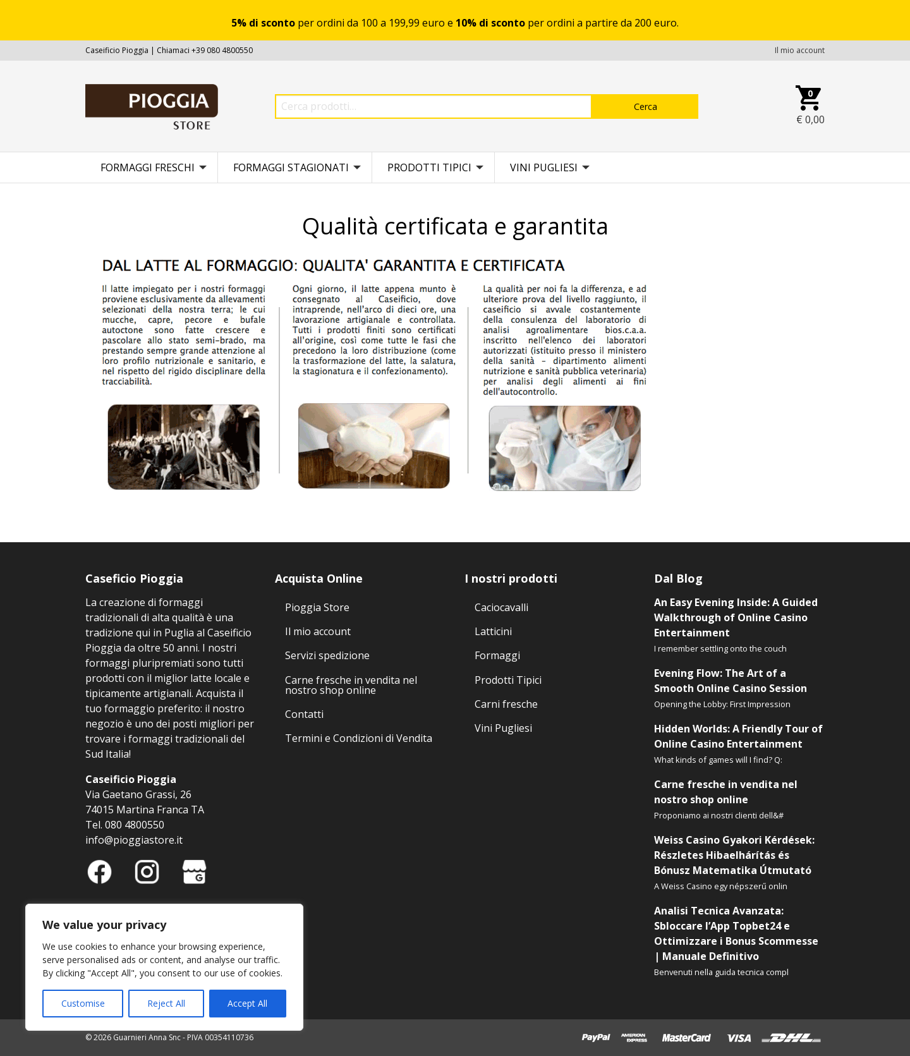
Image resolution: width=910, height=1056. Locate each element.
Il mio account (800, 50)
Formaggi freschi (147, 167)
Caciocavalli (501, 607)
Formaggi (497, 655)
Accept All (247, 1003)
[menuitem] (151, 167)
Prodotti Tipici (429, 167)
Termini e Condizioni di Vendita (358, 738)
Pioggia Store (317, 607)
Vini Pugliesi (544, 167)
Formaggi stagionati (291, 167)
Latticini (493, 631)
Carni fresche (506, 704)
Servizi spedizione (327, 655)
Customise (83, 1003)
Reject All (166, 1003)
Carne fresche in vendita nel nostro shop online (351, 685)
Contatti (304, 714)
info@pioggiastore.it (134, 840)
